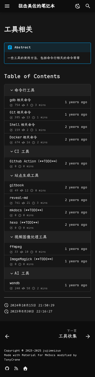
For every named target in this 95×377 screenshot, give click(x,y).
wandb (15, 283)
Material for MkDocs (39, 355)
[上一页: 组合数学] (7, 334)
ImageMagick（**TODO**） (32, 259)
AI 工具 (19, 273)
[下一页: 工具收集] (73, 334)
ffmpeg (16, 246)
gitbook (17, 185)
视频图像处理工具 (28, 237)
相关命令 (20, 100)
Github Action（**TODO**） (34, 161)
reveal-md (19, 197)
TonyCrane (12, 359)
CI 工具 (19, 151)
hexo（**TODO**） (25, 222)
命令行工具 (22, 90)
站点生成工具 (24, 175)
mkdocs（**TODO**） (27, 210)
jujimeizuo (52, 350)
